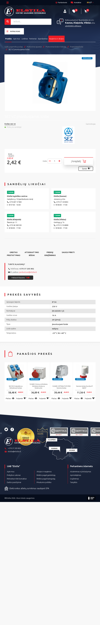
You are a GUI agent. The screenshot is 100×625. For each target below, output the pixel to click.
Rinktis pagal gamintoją (46, 475)
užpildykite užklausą (73, 26)
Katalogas (13, 31)
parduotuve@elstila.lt (28, 272)
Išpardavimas (43, 39)
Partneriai (32, 39)
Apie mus (16, 39)
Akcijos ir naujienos (44, 472)
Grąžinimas (74, 479)
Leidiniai (25, 39)
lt (89, 2)
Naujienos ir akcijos (56, 39)
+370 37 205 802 (26, 269)
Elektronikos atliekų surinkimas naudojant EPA (27, 488)
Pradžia (8, 39)
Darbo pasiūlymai (14, 482)
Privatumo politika (44, 482)
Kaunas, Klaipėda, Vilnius (78, 22)
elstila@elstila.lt (13, 451)
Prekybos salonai (13, 475)
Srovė (10, 154)
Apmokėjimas (75, 475)
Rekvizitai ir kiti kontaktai (17, 479)
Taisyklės (73, 482)
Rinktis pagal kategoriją (46, 479)
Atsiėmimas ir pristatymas (80, 472)
